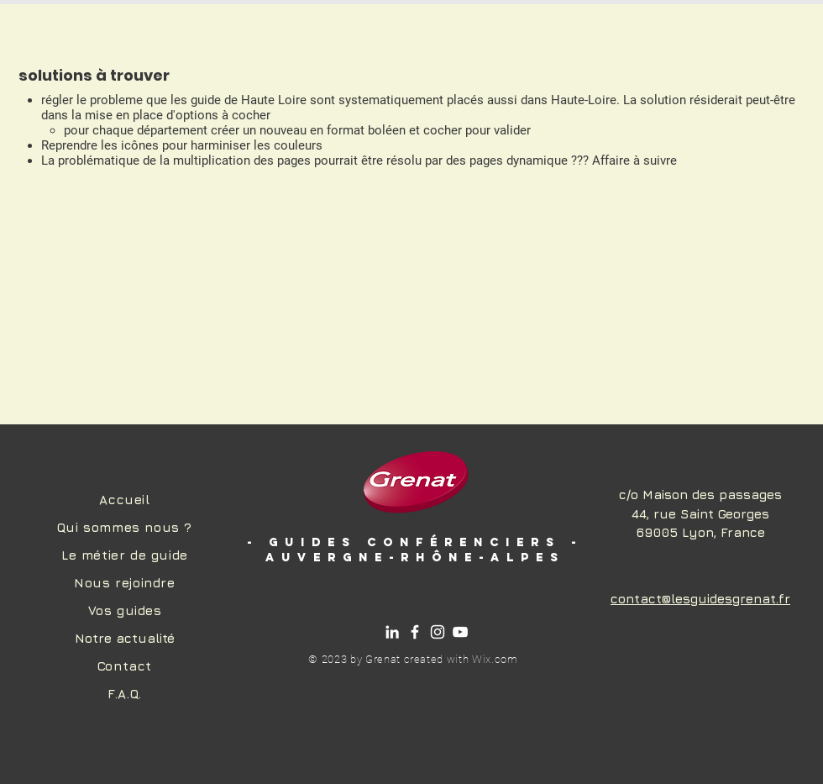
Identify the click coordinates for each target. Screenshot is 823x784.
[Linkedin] (392, 632)
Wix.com (495, 659)
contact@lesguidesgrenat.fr (700, 599)
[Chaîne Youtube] (460, 632)
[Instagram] (437, 632)
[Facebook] (415, 632)
